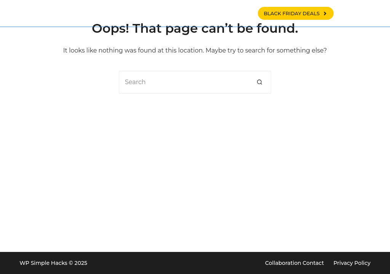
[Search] (348, 13)
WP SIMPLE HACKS (80, 13)
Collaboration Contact (294, 263)
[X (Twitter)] (366, 13)
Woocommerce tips (203, 13)
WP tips (147, 13)
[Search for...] (183, 82)
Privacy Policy (352, 263)
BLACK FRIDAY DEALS (296, 13)
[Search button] (259, 82)
